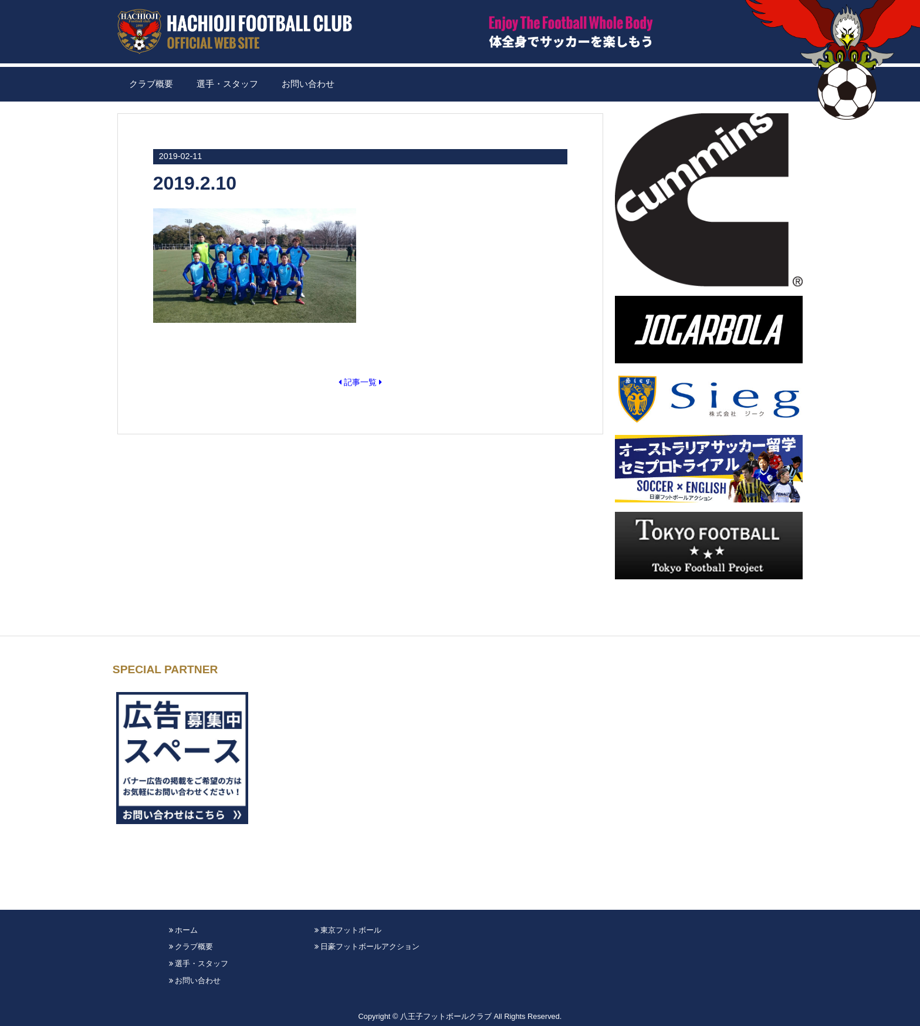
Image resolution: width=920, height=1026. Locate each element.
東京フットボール (348, 930)
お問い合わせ (308, 84)
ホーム (183, 930)
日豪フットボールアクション (367, 946)
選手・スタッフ (227, 84)
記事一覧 (360, 382)
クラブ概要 (151, 84)
